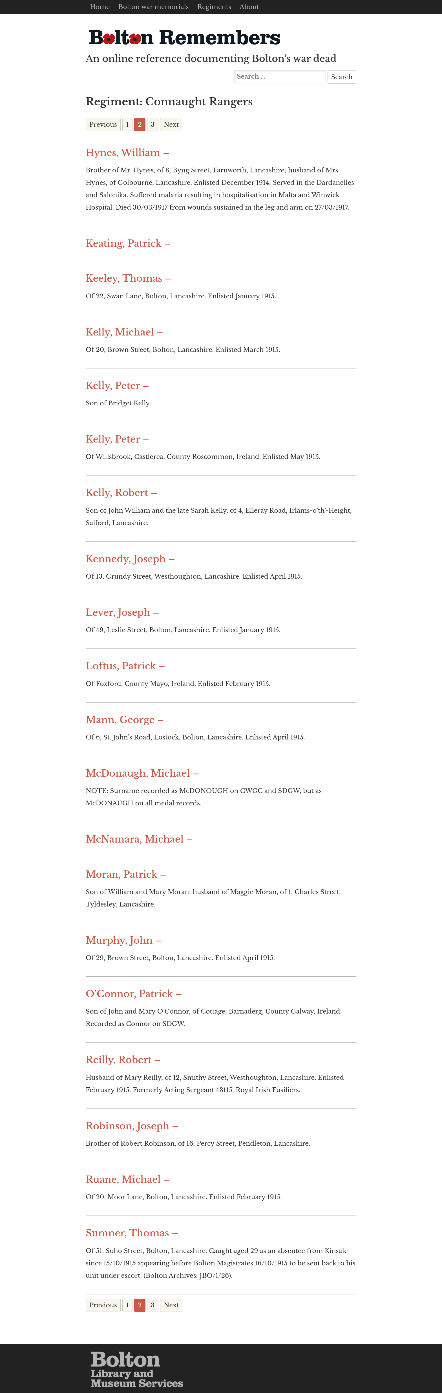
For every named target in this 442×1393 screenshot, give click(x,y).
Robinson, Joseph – (132, 1126)
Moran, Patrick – (126, 874)
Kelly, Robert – (122, 493)
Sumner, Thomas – (132, 1233)
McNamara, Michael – (139, 839)
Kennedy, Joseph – (130, 559)
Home (100, 7)
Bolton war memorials (153, 7)
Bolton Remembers (184, 37)
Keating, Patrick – (128, 243)
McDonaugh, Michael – (142, 773)
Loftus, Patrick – (125, 666)
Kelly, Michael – (124, 332)
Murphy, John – (124, 940)
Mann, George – (125, 720)
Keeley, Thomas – (128, 278)
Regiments (214, 7)
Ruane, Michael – (128, 1179)
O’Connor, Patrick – (134, 994)
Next (171, 124)
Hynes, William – (127, 153)
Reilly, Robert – (123, 1060)
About (249, 7)
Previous (103, 124)
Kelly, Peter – (117, 386)
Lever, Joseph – (123, 612)
